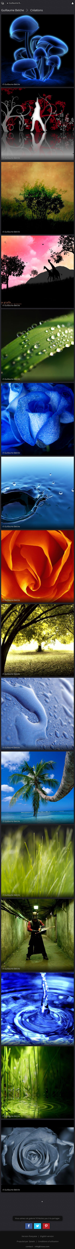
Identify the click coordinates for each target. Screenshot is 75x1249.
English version (46, 1236)
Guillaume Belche (15, 3)
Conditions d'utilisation (48, 1241)
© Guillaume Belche (11, 84)
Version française (29, 1236)
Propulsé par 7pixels (26, 1241)
